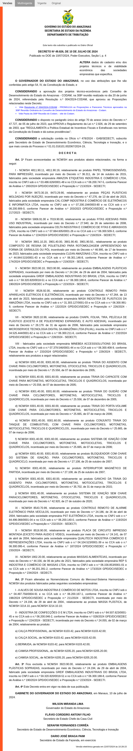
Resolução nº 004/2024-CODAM (40, 107)
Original (56, 3)
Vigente (41, 3)
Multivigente (25, 3)
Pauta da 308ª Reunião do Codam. (41, 113)
